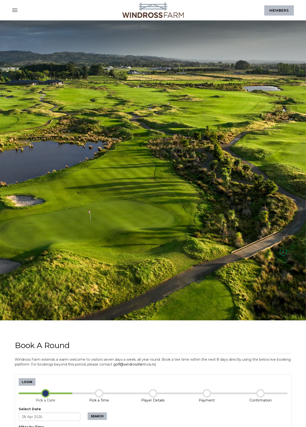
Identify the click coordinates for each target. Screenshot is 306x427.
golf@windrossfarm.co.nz (134, 364)
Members (279, 10)
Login (27, 382)
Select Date (30, 409)
